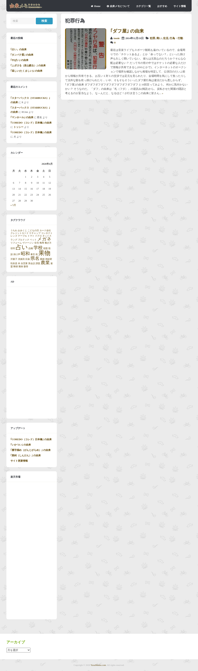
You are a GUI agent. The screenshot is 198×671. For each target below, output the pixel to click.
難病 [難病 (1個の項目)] (21, 266)
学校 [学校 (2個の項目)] (38, 247)
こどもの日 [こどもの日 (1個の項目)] (33, 230)
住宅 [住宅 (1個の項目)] (36, 243)
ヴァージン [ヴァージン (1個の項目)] (28, 243)
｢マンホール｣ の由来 (21, 117)
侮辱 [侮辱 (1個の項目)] (42, 243)
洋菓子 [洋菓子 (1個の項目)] (13, 259)
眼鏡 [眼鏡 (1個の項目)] (42, 259)
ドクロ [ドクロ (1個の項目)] (38, 236)
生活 (165, 38)
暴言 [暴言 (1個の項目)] (32, 254)
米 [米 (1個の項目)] (19, 263)
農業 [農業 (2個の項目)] (45, 262)
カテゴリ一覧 (143, 6)
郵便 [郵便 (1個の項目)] (15, 266)
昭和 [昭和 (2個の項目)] (25, 253)
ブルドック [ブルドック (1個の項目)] (23, 240)
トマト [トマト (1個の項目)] (31, 236)
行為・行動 (176, 38)
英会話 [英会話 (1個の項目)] (31, 263)
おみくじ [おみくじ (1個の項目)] (22, 230)
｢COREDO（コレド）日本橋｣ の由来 (31, 122)
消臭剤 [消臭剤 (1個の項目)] (21, 259)
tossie (117, 38)
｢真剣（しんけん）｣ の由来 (25, 455)
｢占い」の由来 (18, 49)
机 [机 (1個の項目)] (37, 254)
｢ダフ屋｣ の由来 (127, 31)
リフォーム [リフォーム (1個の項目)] (16, 243)
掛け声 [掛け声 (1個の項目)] (16, 254)
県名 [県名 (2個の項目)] (35, 258)
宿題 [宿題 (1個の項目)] (45, 248)
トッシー (18, 127)
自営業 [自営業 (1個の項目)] (24, 263)
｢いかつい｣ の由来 (20, 444)
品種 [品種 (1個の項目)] (30, 248)
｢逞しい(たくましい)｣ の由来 (26, 70)
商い (159, 38)
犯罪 (152, 38)
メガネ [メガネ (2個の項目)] (44, 239)
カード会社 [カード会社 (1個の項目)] (45, 230)
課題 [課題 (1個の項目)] (38, 263)
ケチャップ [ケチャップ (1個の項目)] (35, 233)
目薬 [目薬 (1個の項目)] (27, 259)
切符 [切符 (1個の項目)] (12, 248)
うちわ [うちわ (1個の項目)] (13, 230)
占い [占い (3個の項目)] (22, 247)
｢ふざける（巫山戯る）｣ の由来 (28, 65)
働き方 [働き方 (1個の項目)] (48, 243)
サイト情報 (180, 6)
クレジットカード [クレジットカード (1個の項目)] (19, 233)
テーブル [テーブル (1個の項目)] (22, 236)
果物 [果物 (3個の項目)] (44, 253)
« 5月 (13, 205)
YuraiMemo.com (98, 665)
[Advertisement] (31, 352)
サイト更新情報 (19, 460)
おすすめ (162, 6)
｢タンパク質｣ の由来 (21, 54)
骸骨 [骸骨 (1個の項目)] (26, 266)
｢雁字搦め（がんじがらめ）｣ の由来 (30, 450)
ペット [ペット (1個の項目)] (33, 240)
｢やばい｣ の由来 (19, 60)
